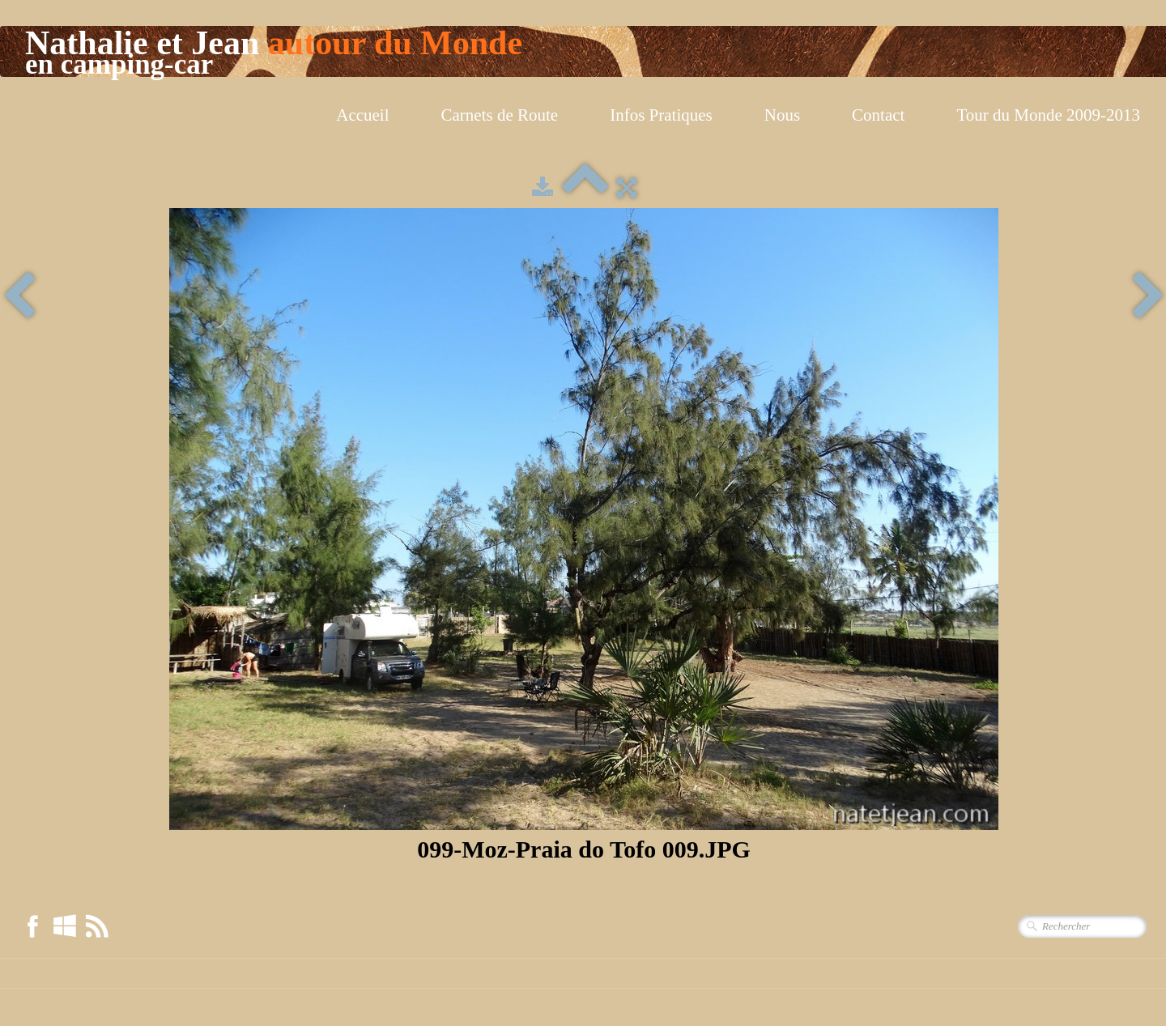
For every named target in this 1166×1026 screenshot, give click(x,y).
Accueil (362, 115)
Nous (782, 115)
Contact (878, 115)
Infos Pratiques (661, 115)
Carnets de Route (500, 115)
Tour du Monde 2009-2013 (1048, 115)
